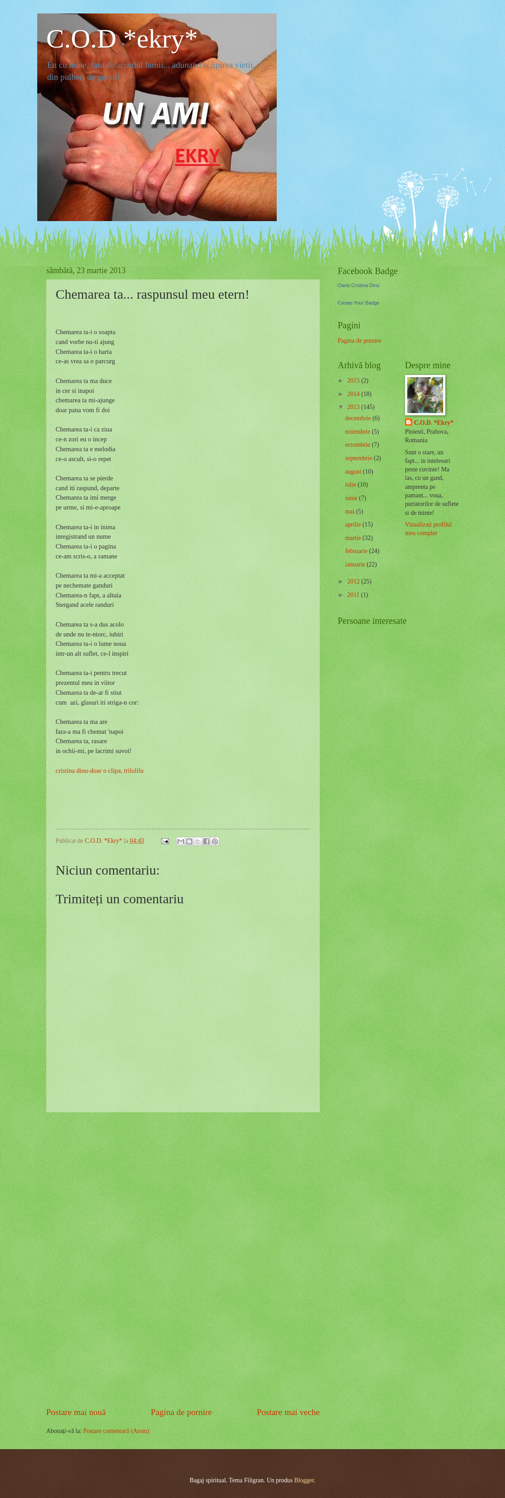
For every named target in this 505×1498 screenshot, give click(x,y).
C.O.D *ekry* (122, 38)
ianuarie (356, 564)
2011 (354, 595)
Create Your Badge (358, 302)
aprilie (354, 524)
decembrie (359, 418)
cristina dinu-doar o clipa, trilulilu (100, 770)
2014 (354, 394)
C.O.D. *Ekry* (433, 422)
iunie (352, 498)
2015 (354, 380)
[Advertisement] (183, 1258)
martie (354, 538)
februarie (357, 551)
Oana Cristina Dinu (358, 285)
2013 (354, 407)
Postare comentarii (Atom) (116, 1431)
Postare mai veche (288, 1412)
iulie (351, 484)
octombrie (358, 444)
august (354, 471)
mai (350, 511)
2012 (354, 581)
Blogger (304, 1480)
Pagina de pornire (181, 1412)
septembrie (359, 458)
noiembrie (358, 431)
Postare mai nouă (76, 1412)
